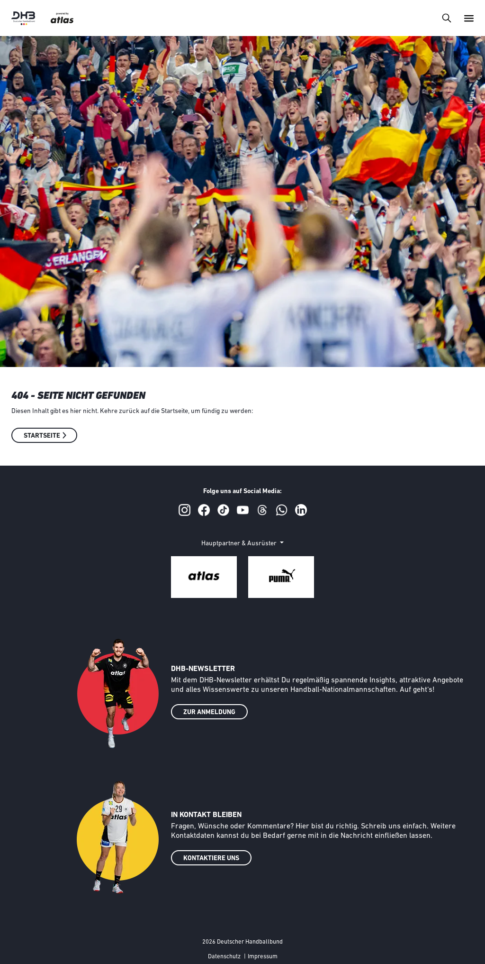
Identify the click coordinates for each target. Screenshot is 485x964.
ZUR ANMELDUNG (209, 712)
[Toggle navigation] (446, 17)
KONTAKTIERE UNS (211, 858)
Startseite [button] (42, 436)
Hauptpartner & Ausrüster (239, 543)
